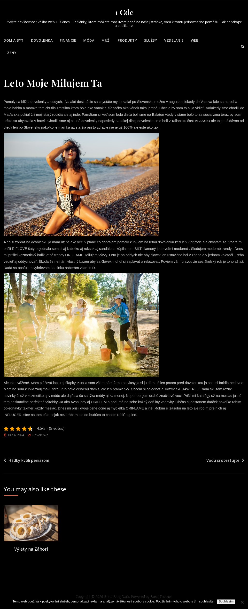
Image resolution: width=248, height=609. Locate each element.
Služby (150, 40)
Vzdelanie (174, 40)
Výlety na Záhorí (31, 551)
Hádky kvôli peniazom (28, 462)
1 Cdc (124, 12)
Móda (88, 40)
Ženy (11, 52)
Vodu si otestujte (223, 462)
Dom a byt (14, 40)
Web (195, 40)
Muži (105, 40)
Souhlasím (226, 601)
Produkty (127, 40)
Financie (68, 40)
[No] (242, 602)
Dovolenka (42, 40)
